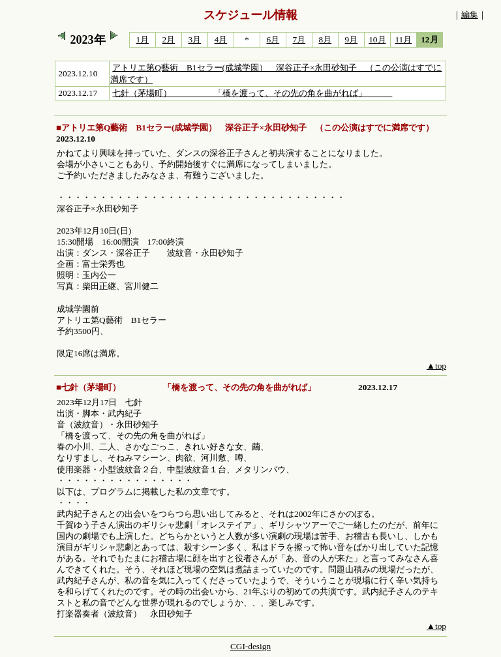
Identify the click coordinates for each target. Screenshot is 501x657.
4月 (221, 39)
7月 (299, 39)
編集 (469, 15)
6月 (273, 39)
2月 (168, 39)
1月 (142, 39)
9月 (351, 39)
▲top (436, 366)
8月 (325, 39)
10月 (377, 39)
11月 (403, 39)
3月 (195, 39)
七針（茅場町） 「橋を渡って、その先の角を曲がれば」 (252, 93)
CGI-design (250, 646)
